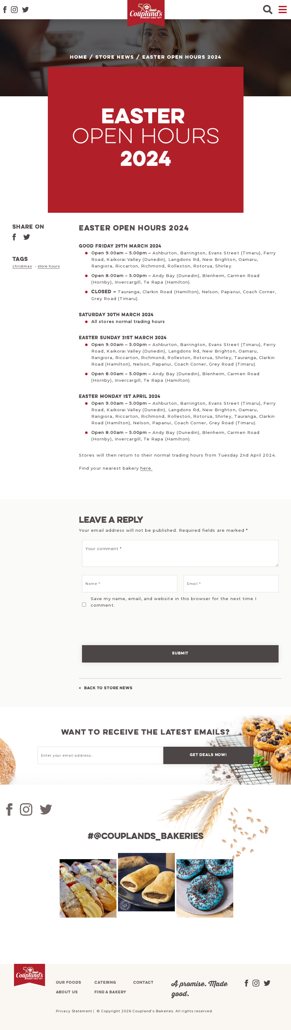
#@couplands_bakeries (145, 837)
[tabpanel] (87, 888)
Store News (114, 57)
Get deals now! (208, 755)
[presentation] (121, 622)
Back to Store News (108, 688)
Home (78, 57)
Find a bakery (110, 992)
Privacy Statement (74, 1011)
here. (146, 468)
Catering (105, 982)
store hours (49, 266)
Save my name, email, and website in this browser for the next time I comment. (174, 602)
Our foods (68, 982)
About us (67, 992)
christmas (22, 266)
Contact (143, 982)
